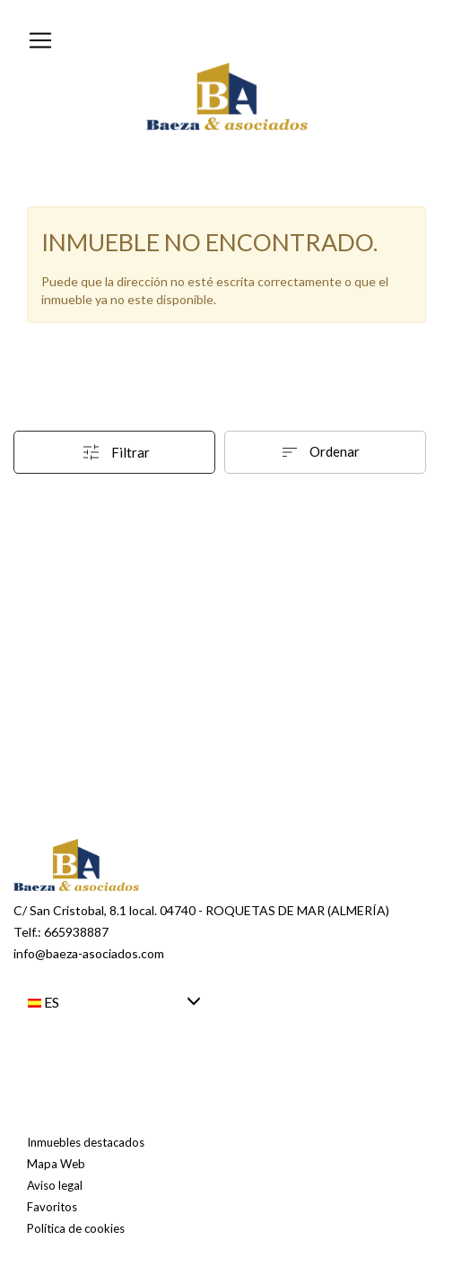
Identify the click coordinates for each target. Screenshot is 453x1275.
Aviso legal (55, 1185)
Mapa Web (56, 1164)
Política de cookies (76, 1228)
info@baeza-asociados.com (88, 953)
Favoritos (52, 1207)
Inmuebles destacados (85, 1142)
